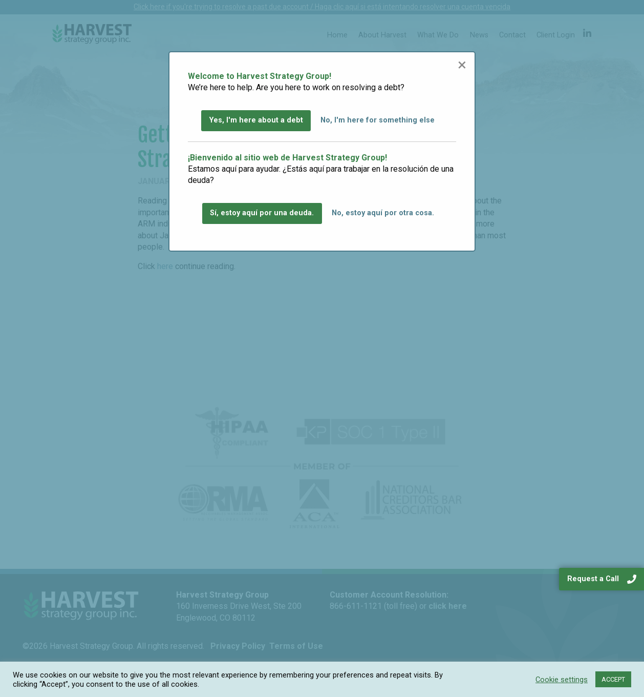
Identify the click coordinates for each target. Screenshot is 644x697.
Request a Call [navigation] (601, 579)
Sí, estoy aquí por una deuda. (262, 213)
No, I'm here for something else (377, 120)
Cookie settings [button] (561, 679)
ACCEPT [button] (613, 679)
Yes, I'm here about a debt (256, 120)
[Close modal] (462, 64)
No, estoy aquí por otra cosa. (383, 213)
